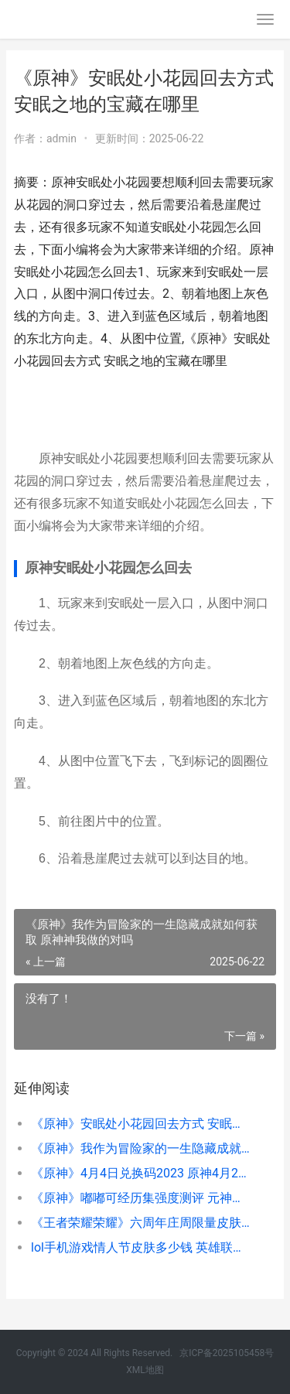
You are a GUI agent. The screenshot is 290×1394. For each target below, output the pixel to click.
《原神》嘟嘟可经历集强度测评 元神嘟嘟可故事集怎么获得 (141, 1198)
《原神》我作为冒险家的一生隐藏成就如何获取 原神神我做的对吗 (141, 1148)
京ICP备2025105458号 (226, 1353)
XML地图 (144, 1370)
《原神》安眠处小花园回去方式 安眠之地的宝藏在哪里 (141, 1123)
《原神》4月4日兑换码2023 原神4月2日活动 (141, 1173)
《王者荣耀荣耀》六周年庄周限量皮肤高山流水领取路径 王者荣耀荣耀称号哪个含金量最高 (141, 1222)
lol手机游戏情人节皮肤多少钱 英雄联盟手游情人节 (141, 1247)
